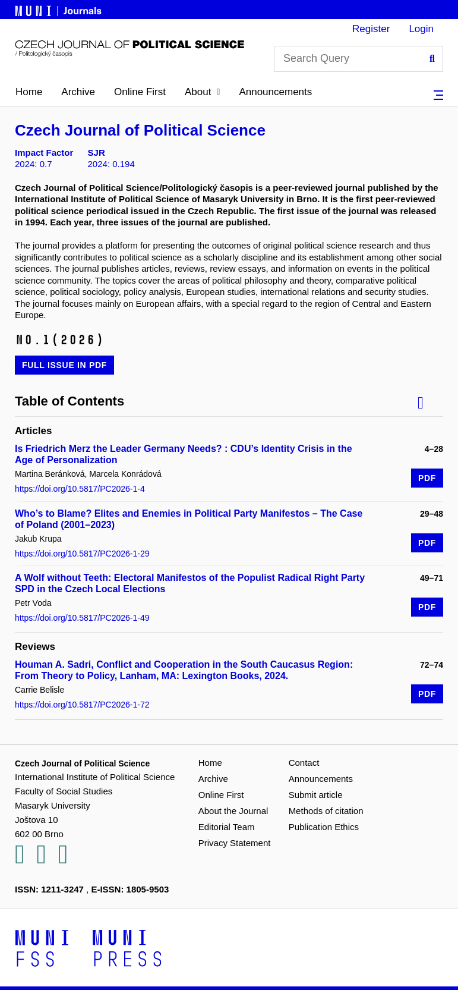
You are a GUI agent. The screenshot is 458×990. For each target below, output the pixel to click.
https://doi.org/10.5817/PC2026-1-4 (80, 489)
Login (421, 28)
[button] (202, 92)
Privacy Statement (234, 843)
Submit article (316, 795)
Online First (140, 92)
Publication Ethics (324, 827)
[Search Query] (358, 59)
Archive (78, 92)
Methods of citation (326, 811)
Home (28, 92)
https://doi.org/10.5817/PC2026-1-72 (82, 704)
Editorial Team (226, 827)
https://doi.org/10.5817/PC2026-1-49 (82, 618)
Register (371, 28)
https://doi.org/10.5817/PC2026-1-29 (82, 553)
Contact (304, 763)
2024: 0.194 (111, 164)
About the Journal (233, 811)
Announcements (275, 92)
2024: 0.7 (33, 164)
